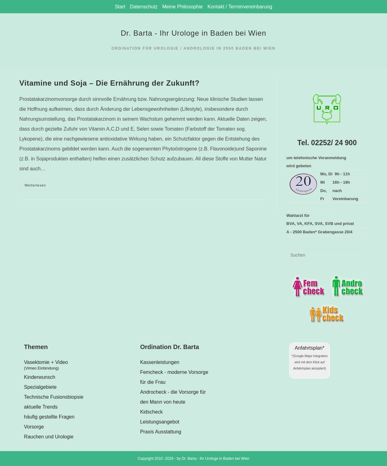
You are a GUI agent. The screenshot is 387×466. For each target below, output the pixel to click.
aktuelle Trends (41, 407)
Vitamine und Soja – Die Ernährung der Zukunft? (109, 83)
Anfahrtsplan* (309, 348)
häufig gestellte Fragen (49, 416)
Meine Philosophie (182, 6)
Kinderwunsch (39, 377)
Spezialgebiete (40, 387)
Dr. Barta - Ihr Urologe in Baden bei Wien (193, 33)
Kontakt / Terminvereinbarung (239, 6)
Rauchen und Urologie (48, 436)
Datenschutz (144, 6)
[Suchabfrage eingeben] (327, 255)
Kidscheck (151, 411)
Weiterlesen (39, 186)
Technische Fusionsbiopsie (53, 397)
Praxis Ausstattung (160, 431)
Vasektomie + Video (77, 366)
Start (120, 6)
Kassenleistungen (159, 362)
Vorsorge (34, 426)
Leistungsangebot (159, 421)
